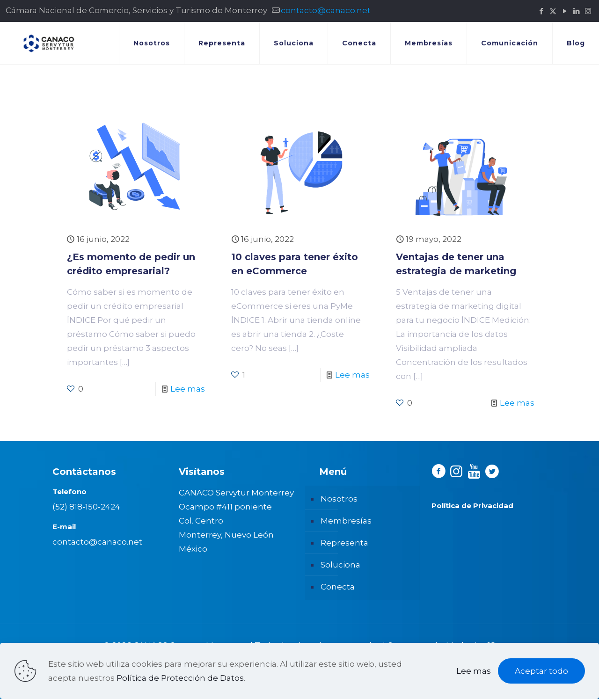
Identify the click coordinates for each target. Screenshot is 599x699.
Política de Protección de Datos (180, 678)
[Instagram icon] (588, 11)
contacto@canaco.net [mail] (326, 10)
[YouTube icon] (564, 11)
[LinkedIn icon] (576, 11)
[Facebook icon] (541, 11)
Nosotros (339, 498)
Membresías (346, 520)
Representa (344, 542)
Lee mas (187, 388)
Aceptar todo (541, 671)
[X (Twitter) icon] (552, 11)
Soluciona (340, 564)
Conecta (338, 586)
